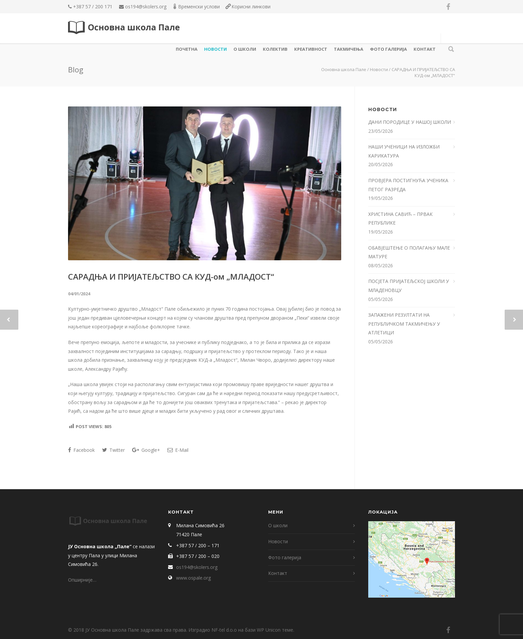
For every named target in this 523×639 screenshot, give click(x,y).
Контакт (425, 49)
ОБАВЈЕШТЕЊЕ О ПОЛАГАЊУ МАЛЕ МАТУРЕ (409, 252)
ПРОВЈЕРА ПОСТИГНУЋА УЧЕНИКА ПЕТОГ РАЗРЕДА (408, 185)
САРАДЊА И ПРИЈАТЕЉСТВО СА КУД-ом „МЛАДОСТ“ (171, 276)
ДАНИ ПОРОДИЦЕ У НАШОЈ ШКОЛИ (410, 122)
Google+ (146, 450)
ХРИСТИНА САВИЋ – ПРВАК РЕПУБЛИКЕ (400, 218)
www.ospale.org (193, 578)
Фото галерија (388, 49)
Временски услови (199, 6)
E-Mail (177, 450)
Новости (215, 49)
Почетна (186, 49)
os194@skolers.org (145, 6)
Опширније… (82, 580)
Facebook (81, 450)
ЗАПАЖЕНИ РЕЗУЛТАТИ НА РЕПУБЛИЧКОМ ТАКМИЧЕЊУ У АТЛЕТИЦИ (404, 324)
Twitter (113, 450)
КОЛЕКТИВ (275, 49)
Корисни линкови (251, 6)
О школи (244, 49)
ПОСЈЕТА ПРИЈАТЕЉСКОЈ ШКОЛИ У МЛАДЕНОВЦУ (408, 285)
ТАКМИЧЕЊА (348, 49)
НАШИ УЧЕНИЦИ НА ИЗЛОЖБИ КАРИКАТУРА (404, 151)
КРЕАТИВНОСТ (310, 49)
